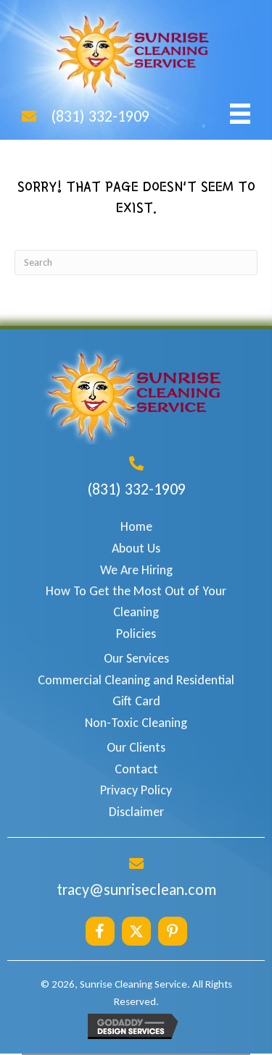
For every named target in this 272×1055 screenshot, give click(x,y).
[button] (100, 931)
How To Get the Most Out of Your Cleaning (136, 601)
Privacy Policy (136, 790)
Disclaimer (136, 812)
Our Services (136, 658)
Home (136, 526)
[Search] (136, 262)
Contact (136, 769)
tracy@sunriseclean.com (136, 889)
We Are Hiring (136, 570)
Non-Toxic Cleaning (136, 723)
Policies (136, 634)
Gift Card (136, 701)
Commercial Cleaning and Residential (136, 680)
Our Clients (136, 747)
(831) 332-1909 (100, 116)
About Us (136, 548)
